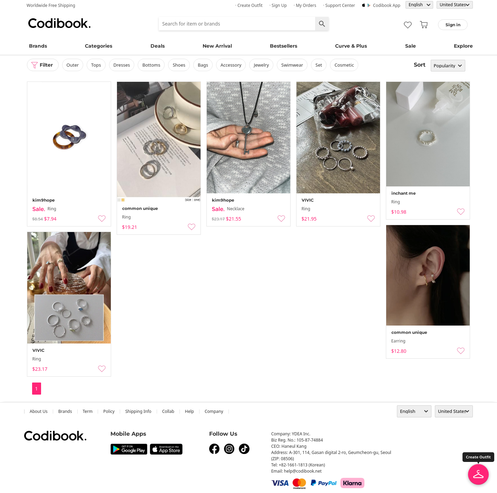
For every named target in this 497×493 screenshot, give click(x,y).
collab (168, 411)
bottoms (151, 65)
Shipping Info (138, 411)
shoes (179, 65)
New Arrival (217, 46)
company (214, 411)
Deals (157, 46)
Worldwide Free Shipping (51, 5)
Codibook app (386, 5)
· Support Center (339, 5)
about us (39, 411)
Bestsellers (283, 46)
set (318, 65)
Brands (38, 46)
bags (203, 65)
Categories (98, 46)
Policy (109, 411)
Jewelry (261, 65)
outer (73, 65)
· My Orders (305, 5)
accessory (231, 65)
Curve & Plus (351, 46)
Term (88, 411)
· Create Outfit (249, 5)
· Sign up (278, 5)
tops (96, 65)
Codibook (59, 23)
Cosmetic (344, 65)
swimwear (292, 65)
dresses (122, 65)
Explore (463, 46)
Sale (410, 46)
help (189, 411)
